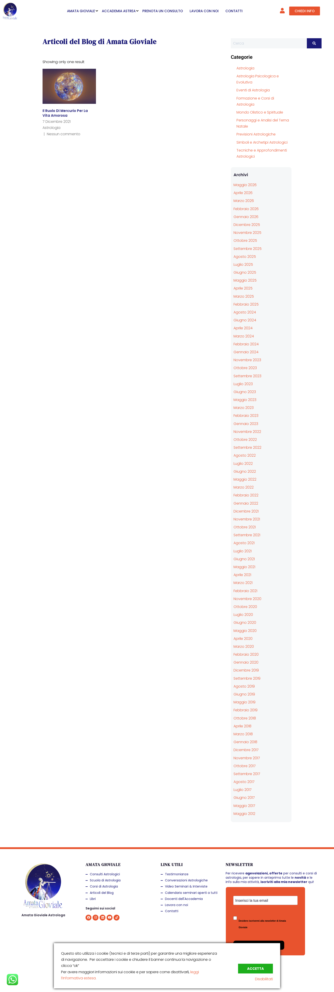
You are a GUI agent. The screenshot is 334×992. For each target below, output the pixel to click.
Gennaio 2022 (246, 503)
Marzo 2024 (244, 336)
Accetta (255, 968)
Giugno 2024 (245, 320)
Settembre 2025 (248, 248)
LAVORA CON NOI (204, 11)
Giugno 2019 (244, 694)
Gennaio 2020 (246, 662)
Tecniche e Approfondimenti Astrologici (261, 153)
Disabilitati (264, 979)
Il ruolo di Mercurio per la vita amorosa (65, 113)
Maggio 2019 (244, 702)
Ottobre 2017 (245, 766)
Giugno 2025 (245, 272)
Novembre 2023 (247, 360)
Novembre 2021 (247, 519)
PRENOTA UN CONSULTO (162, 11)
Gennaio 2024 (246, 352)
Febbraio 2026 (246, 208)
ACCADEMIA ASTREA (119, 11)
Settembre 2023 (247, 376)
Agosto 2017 (244, 781)
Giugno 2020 (245, 622)
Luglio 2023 (243, 384)
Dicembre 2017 (246, 749)
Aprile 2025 (243, 288)
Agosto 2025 (245, 256)
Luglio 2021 (243, 551)
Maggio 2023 (245, 399)
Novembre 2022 (247, 431)
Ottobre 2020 (245, 606)
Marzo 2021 (243, 582)
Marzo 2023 (244, 407)
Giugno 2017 (244, 797)
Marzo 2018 (243, 734)
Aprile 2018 (242, 726)
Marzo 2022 (244, 487)
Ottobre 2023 (245, 367)
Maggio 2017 (244, 805)
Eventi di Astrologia (253, 90)
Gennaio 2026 (246, 216)
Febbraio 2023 (246, 415)
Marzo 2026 (244, 200)
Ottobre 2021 (245, 527)
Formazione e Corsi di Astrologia (255, 101)
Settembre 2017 (247, 773)
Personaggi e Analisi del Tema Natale (262, 123)
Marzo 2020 (244, 646)
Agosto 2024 (245, 312)
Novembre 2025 (247, 232)
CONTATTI (234, 11)
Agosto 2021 (244, 543)
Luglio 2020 (243, 614)
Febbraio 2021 (245, 590)
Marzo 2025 (244, 296)
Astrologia (51, 127)
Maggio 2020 (245, 630)
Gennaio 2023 (246, 423)
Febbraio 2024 (246, 344)
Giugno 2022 (245, 471)
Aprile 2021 (242, 574)
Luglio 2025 (243, 264)
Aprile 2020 (243, 638)
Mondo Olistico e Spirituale (259, 112)
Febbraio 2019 (246, 710)
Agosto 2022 (245, 455)
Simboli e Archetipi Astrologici (262, 142)
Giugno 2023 (245, 391)
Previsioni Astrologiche (256, 134)
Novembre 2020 (247, 598)
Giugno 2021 (244, 559)
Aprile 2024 (243, 328)
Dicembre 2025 (247, 224)
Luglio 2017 (243, 789)
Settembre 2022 (247, 447)
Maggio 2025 (245, 280)
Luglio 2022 (243, 463)
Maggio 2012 (244, 813)
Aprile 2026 (243, 192)
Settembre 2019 (247, 678)
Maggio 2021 (244, 567)
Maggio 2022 (245, 479)
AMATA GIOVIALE (81, 11)
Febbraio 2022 (246, 495)
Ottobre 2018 (245, 718)
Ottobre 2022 (245, 439)
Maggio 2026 (245, 184)
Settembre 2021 (247, 535)
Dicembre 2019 (246, 670)
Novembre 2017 (247, 758)
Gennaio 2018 (245, 742)
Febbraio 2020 (246, 654)
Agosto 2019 (244, 686)
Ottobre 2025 (245, 240)
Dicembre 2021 (246, 511)
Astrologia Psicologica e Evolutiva (257, 79)
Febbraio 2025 (246, 304)
